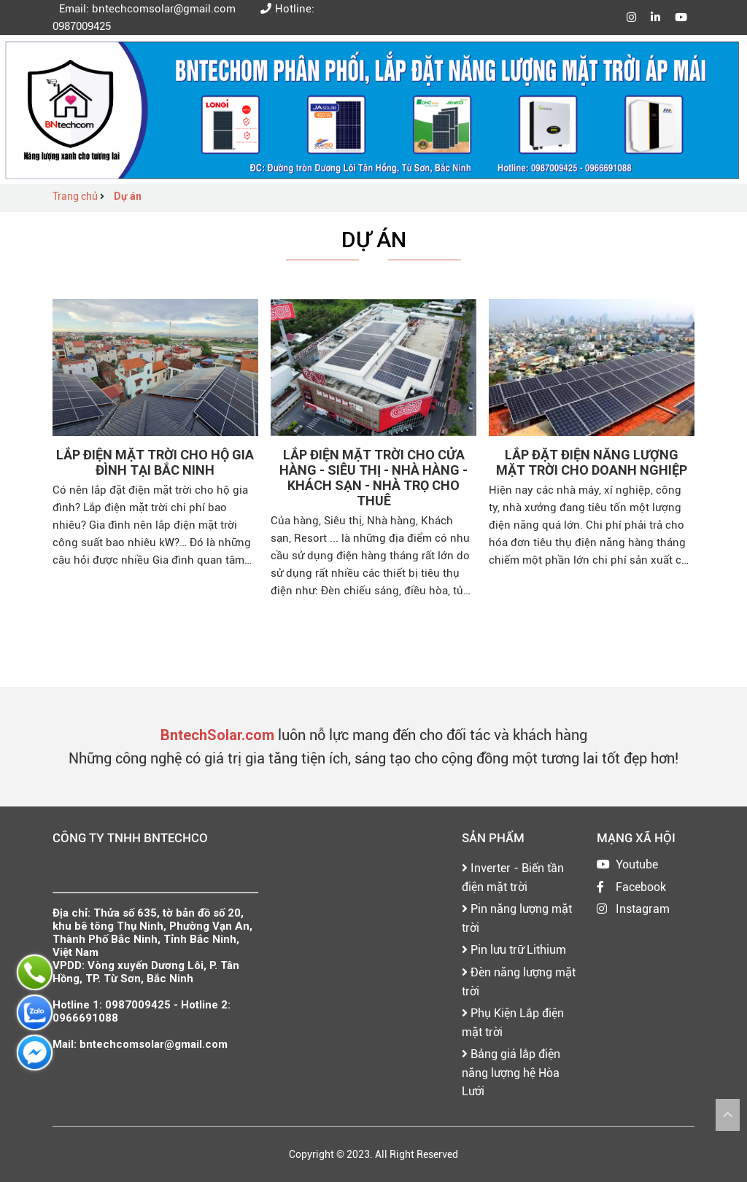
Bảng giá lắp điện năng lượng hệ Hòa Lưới (511, 1072)
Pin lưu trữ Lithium (514, 950)
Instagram (643, 909)
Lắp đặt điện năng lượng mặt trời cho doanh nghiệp (591, 462)
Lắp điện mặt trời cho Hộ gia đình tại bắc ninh (155, 462)
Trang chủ (76, 196)
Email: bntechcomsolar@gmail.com (144, 8)
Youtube (637, 864)
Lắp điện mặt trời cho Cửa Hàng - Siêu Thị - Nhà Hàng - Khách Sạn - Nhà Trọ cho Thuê (373, 477)
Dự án (128, 196)
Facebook (641, 887)
